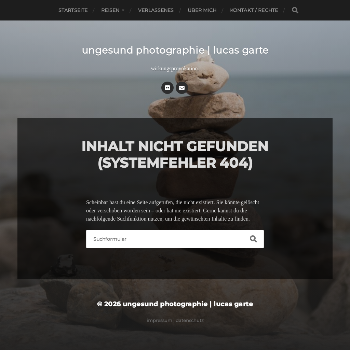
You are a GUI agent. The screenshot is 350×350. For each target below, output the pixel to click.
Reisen (110, 10)
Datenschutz (190, 320)
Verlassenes (156, 10)
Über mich (202, 10)
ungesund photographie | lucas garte (175, 50)
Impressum (159, 320)
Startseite (73, 10)
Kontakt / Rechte (254, 10)
